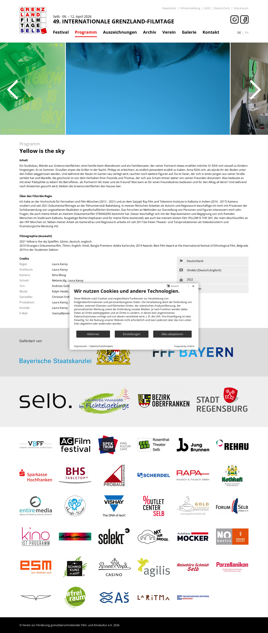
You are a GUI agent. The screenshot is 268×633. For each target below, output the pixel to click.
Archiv (149, 32)
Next (255, 90)
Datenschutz (222, 8)
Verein (169, 32)
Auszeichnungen (120, 32)
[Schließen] (193, 286)
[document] (134, 309)
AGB (207, 8)
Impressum (241, 8)
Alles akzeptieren (172, 334)
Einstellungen (131, 334)
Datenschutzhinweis (101, 346)
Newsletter (169, 8)
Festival (61, 32)
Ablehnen (93, 334)
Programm (86, 32)
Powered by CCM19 (184, 346)
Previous (12, 90)
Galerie (189, 32)
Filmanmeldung (190, 8)
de (239, 33)
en (247, 33)
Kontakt (211, 32)
